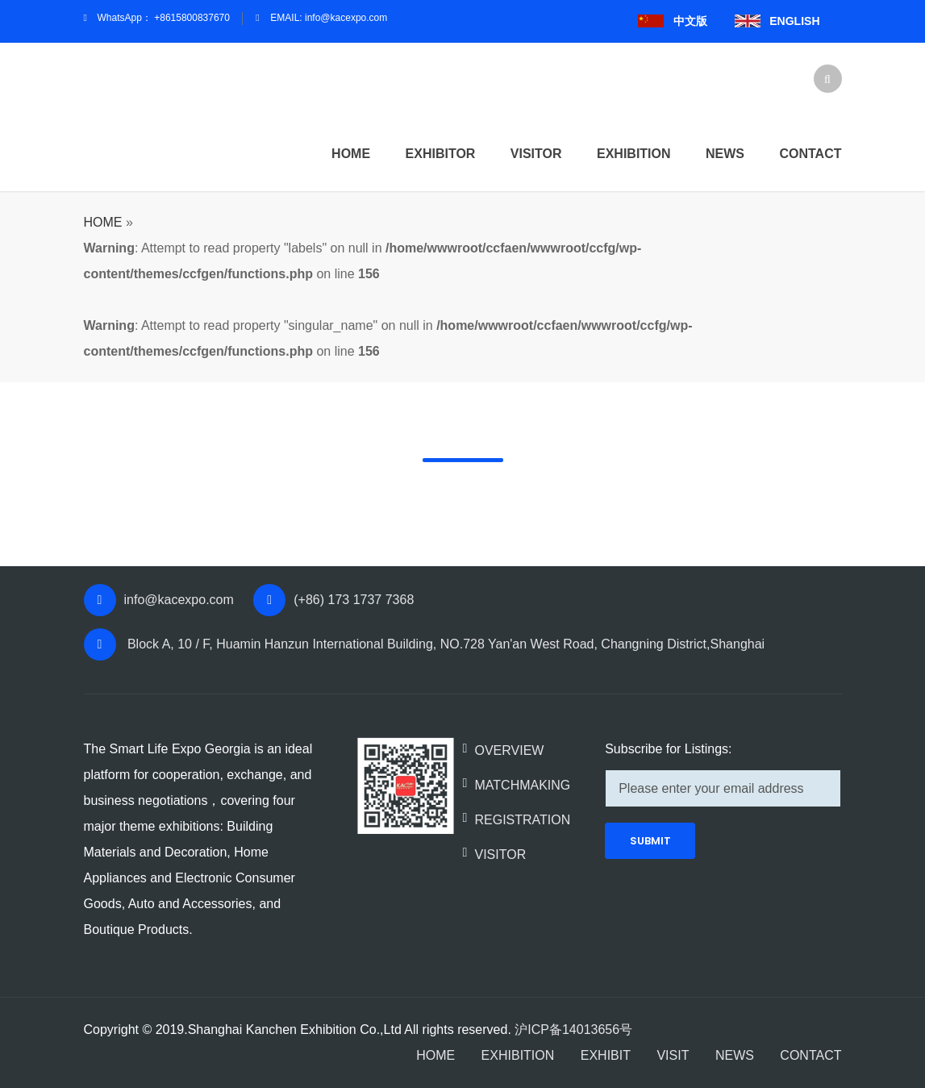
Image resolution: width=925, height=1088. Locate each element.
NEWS (734, 1055)
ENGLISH (794, 21)
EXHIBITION (518, 1055)
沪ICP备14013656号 (573, 1029)
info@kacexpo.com (346, 17)
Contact (810, 153)
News (725, 153)
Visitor (536, 153)
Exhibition (634, 153)
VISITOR (500, 854)
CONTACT (810, 1055)
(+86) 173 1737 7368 (354, 600)
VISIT (672, 1055)
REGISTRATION (522, 820)
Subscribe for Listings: (668, 749)
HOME (350, 153)
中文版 (690, 21)
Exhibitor (441, 153)
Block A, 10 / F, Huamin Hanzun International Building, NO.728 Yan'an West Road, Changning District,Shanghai (444, 644)
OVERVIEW (509, 750)
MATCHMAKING (522, 785)
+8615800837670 (192, 17)
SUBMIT (650, 840)
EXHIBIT (606, 1055)
